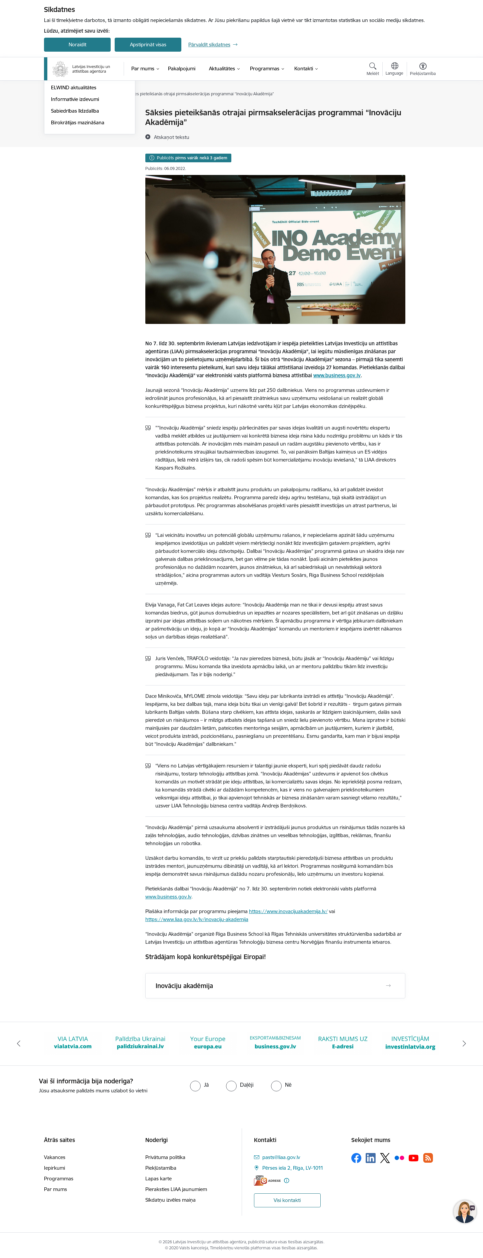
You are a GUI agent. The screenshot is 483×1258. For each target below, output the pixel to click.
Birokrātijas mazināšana (77, 194)
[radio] (199, 1085)
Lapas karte (158, 1178)
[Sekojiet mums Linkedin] (371, 1158)
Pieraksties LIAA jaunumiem (176, 1189)
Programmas (58, 1178)
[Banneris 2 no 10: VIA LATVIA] (73, 1043)
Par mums (55, 1189)
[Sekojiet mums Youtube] (414, 1158)
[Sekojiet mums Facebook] (356, 1158)
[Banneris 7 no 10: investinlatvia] (410, 1043)
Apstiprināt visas (148, 44)
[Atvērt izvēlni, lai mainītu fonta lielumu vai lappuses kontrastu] (423, 70)
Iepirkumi (54, 1168)
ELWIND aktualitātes (73, 159)
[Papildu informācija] (286, 1180)
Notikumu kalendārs (73, 113)
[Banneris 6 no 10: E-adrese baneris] (343, 1043)
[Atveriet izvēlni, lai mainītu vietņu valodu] (394, 69)
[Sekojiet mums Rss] (428, 1158)
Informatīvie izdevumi (75, 171)
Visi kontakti (287, 1200)
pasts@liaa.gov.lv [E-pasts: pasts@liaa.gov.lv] (281, 1157)
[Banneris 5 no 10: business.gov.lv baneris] (275, 1043)
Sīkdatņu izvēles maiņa (170, 1200)
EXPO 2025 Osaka (71, 148)
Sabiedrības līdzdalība (75, 182)
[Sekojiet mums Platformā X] (385, 1158)
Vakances (54, 1157)
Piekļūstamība (160, 1168)
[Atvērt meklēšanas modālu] (372, 70)
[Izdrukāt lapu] (423, 110)
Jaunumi (60, 124)
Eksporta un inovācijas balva (82, 136)
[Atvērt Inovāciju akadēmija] (388, 986)
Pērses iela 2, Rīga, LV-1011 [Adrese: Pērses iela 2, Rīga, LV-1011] (292, 1168)
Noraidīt (77, 44)
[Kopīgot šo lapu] (423, 126)
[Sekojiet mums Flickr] (399, 1158)
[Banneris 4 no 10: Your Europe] (208, 1043)
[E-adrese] (267, 1180)
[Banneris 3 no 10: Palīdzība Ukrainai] (140, 1043)
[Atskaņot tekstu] (171, 137)
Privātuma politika (165, 1157)
